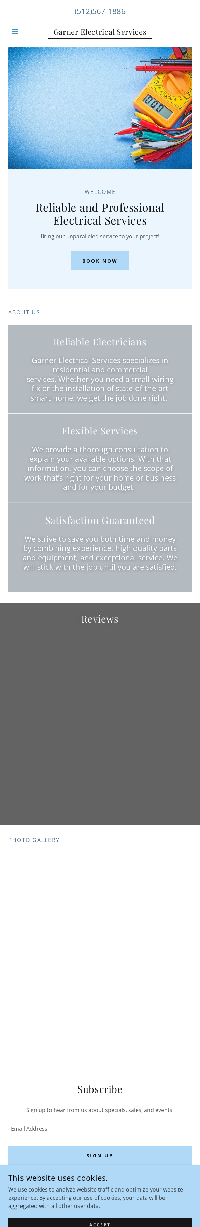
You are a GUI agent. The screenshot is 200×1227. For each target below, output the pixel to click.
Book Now (100, 261)
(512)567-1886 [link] (100, 11)
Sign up (100, 1155)
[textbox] (100, 1128)
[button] (22, 32)
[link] (100, 32)
